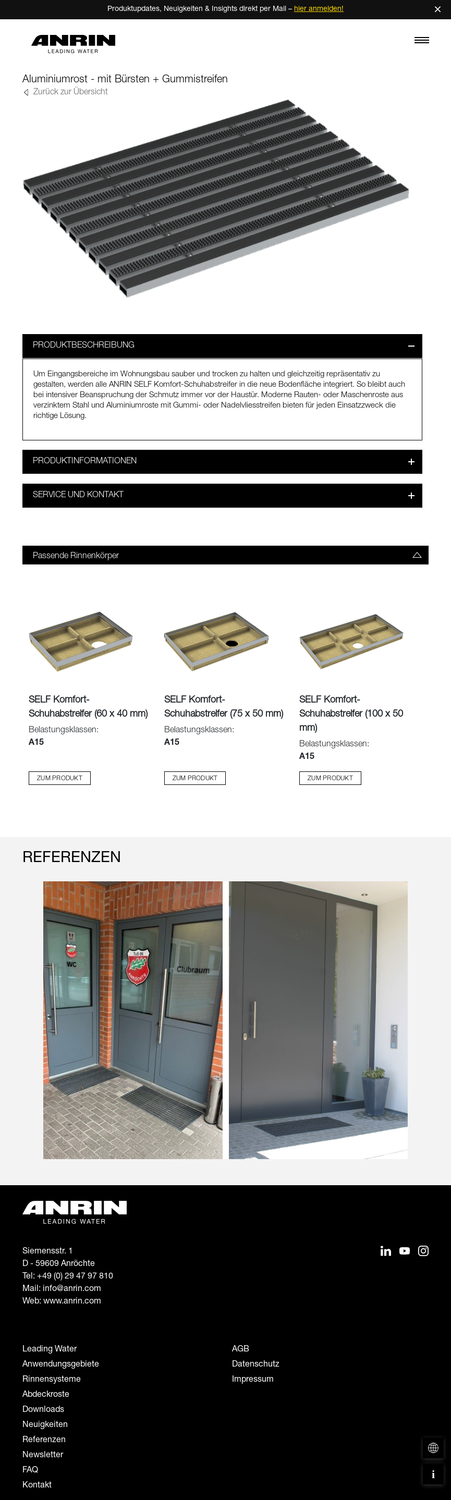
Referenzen (44, 1440)
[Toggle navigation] (422, 43)
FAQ (30, 1470)
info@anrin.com (72, 1289)
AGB (240, 1349)
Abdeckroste (45, 1395)
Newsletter (42, 1455)
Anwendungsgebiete (60, 1364)
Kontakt (37, 1485)
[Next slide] (422, 1029)
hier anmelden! (319, 9)
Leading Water (49, 1349)
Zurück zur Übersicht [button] (69, 93)
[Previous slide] (28, 1029)
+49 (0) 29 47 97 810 (75, 1276)
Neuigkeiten (45, 1425)
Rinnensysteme (51, 1379)
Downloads (43, 1410)
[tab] (225, 554)
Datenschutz (255, 1364)
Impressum (253, 1379)
